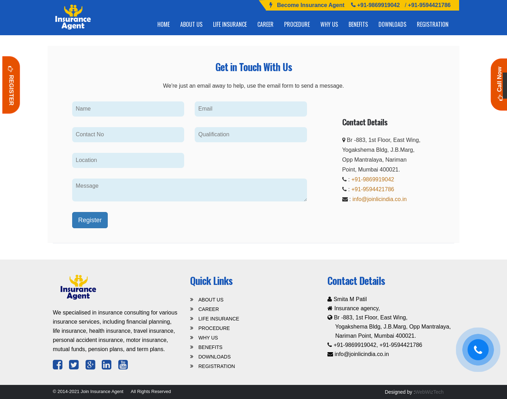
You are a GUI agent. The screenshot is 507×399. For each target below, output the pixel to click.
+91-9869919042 (378, 5)
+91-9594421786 (428, 5)
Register (11, 85)
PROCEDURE (297, 24)
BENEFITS (358, 24)
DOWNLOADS (392, 24)
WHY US (329, 24)
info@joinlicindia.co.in (379, 199)
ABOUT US (191, 24)
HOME (163, 24)
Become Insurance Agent (310, 5)
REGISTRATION (433, 24)
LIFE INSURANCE (230, 24)
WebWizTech (429, 392)
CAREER (265, 24)
